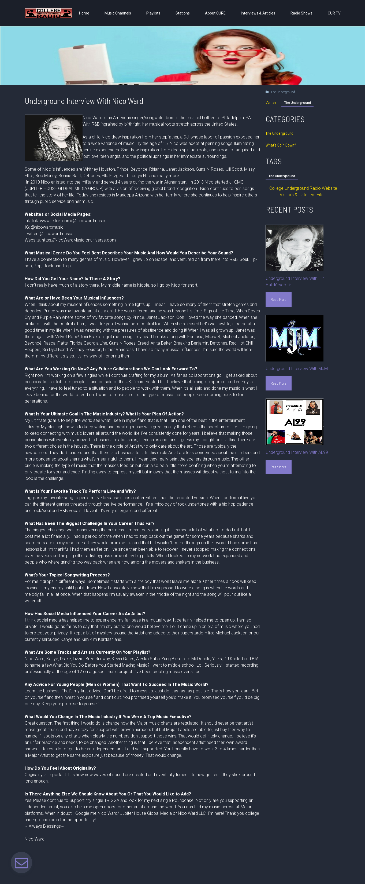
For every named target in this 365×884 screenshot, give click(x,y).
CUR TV (334, 13)
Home (84, 13)
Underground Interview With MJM (297, 368)
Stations (183, 13)
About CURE (215, 13)
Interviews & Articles (258, 13)
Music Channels (118, 13)
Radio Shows (301, 13)
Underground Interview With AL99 (297, 452)
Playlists (153, 13)
